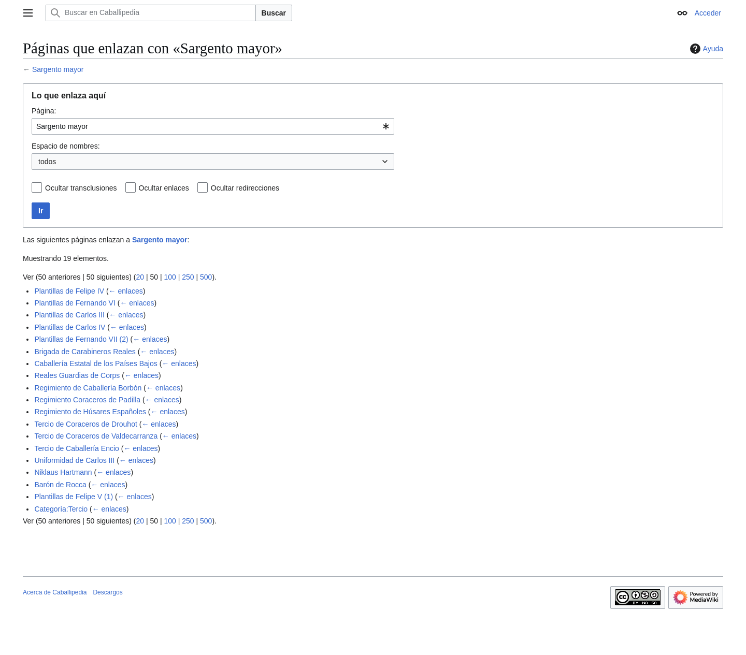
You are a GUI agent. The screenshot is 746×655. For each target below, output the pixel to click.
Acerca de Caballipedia (55, 592)
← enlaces (126, 291)
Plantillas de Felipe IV (69, 291)
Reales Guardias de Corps (77, 375)
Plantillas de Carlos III (69, 315)
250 (188, 277)
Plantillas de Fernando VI (74, 303)
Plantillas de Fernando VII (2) (81, 339)
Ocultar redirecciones (245, 188)
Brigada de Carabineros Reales (84, 351)
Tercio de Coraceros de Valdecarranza (95, 436)
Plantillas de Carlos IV (69, 327)
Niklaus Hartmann (63, 472)
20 (140, 277)
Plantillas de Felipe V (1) (73, 496)
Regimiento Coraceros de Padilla (87, 400)
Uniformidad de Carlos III (74, 460)
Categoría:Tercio (61, 509)
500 (206, 277)
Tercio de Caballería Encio (76, 448)
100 (170, 277)
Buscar (274, 13)
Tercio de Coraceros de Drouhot (85, 424)
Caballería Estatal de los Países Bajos (95, 363)
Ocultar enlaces (164, 188)
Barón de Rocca (60, 485)
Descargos (107, 592)
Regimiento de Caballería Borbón (87, 388)
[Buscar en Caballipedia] (151, 13)
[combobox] (213, 126)
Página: (44, 111)
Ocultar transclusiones (81, 188)
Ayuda (705, 48)
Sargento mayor (58, 69)
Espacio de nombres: (66, 146)
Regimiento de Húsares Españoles (90, 411)
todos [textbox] (47, 161)
